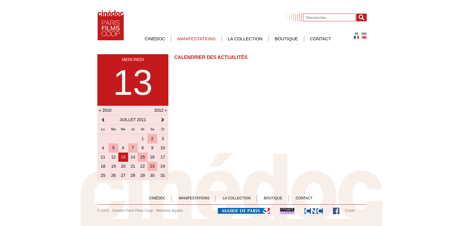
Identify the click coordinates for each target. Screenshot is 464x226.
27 (123, 175)
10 (162, 147)
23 (152, 166)
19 (113, 166)
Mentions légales (169, 211)
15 (142, 157)
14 (132, 157)
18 (103, 166)
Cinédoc (155, 38)
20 (123, 166)
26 (113, 175)
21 (132, 166)
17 (162, 157)
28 (132, 175)
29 (142, 175)
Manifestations (196, 38)
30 (152, 175)
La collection (245, 38)
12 (113, 157)
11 (103, 157)
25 (103, 175)
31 (162, 175)
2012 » (160, 110)
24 (162, 166)
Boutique (286, 38)
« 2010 (105, 110)
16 (152, 157)
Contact (320, 38)
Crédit (350, 211)
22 (142, 166)
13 (123, 157)
